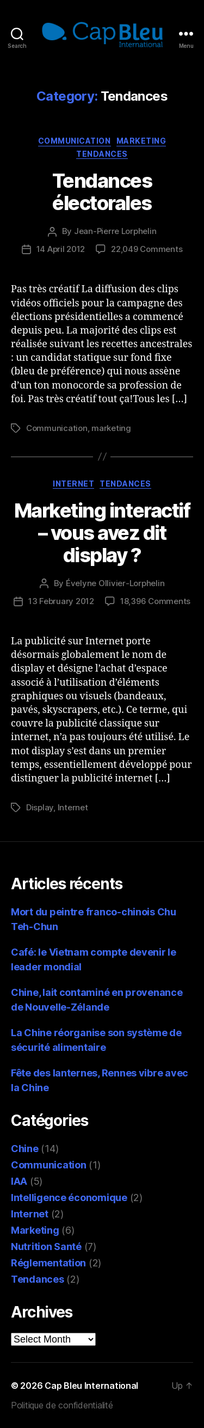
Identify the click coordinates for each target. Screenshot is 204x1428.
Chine (25, 1148)
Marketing (141, 140)
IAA (19, 1181)
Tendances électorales (102, 192)
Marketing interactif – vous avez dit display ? (102, 532)
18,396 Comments (155, 601)
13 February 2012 (61, 601)
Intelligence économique (69, 1197)
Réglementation (48, 1263)
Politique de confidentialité (62, 1405)
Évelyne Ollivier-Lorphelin (115, 583)
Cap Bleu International (91, 1385)
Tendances (102, 153)
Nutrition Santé (46, 1246)
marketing (111, 428)
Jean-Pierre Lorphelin (115, 231)
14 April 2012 (60, 249)
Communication (74, 140)
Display (39, 807)
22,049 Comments (146, 249)
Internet (73, 483)
